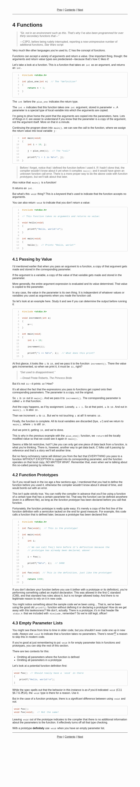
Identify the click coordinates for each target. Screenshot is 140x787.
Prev (59, 9)
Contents (70, 9)
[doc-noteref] (115, 670)
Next (80, 9)
